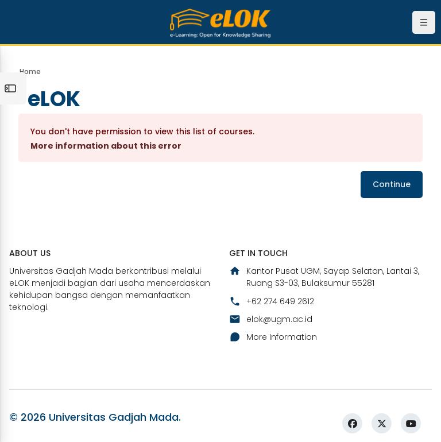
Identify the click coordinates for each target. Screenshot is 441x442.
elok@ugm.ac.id (270, 319)
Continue (392, 184)
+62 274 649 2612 (271, 301)
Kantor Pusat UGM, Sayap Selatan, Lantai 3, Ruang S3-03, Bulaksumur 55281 (324, 277)
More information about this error (105, 146)
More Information (273, 337)
